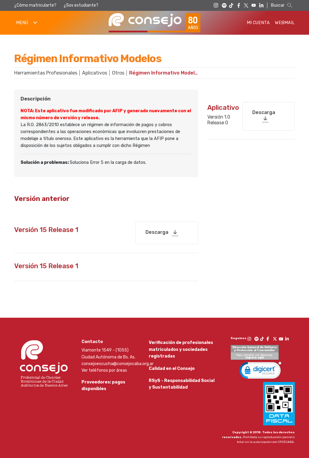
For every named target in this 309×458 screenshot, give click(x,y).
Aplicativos (94, 73)
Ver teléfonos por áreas (104, 366)
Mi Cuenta (258, 22)
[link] (260, 368)
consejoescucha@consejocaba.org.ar (117, 360)
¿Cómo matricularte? (35, 5)
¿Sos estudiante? (81, 5)
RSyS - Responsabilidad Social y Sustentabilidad (182, 386)
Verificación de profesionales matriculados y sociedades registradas (181, 345)
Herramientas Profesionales (45, 73)
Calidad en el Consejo (172, 367)
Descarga (156, 228)
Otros (118, 73)
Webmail (285, 22)
